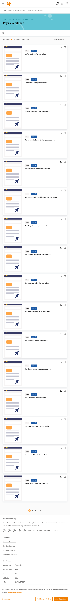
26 (40, 511)
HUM (16, 578)
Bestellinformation (9, 542)
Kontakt (55, 530)
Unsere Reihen (7, 10)
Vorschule (18, 565)
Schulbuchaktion (9, 546)
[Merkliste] (65, 47)
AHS (16, 569)
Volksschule (7, 565)
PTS (4, 574)
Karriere (47, 530)
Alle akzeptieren (61, 599)
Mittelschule (7, 569)
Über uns (31, 530)
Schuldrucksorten (9, 550)
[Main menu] (3, 3)
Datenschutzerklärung (15, 593)
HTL (4, 582)
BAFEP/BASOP (20, 582)
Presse (39, 530)
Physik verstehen (20, 10)
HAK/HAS (6, 578)
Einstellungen (6, 599)
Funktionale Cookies (44, 599)
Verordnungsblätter (10, 555)
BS (16, 574)
